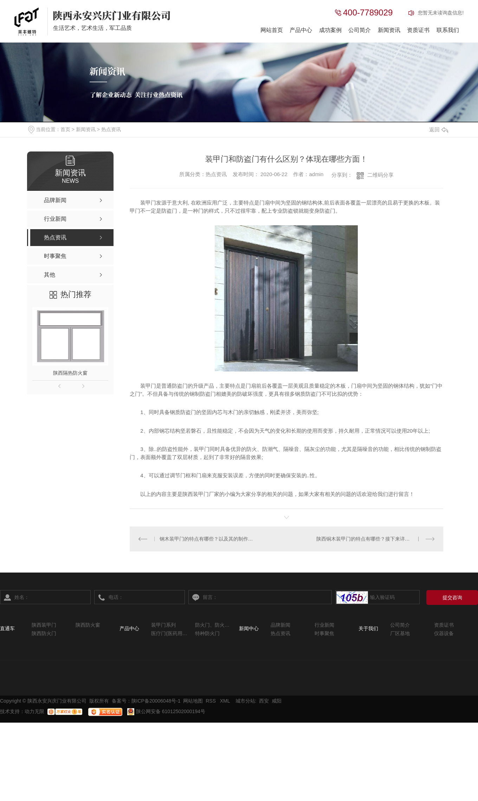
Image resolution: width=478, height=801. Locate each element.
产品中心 (301, 30)
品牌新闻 (280, 625)
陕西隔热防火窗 (70, 373)
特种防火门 (207, 633)
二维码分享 (380, 175)
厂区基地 (400, 633)
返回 (438, 130)
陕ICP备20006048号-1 (156, 701)
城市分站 (245, 701)
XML (225, 701)
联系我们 (448, 30)
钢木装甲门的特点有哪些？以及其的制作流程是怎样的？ (208, 539)
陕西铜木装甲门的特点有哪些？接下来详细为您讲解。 (375, 539)
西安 (264, 701)
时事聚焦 (324, 633)
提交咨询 (452, 597)
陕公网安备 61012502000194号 (166, 711)
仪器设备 (444, 633)
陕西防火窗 (88, 625)
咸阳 (277, 701)
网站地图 (193, 701)
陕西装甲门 (44, 625)
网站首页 (271, 30)
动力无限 (34, 711)
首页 (65, 129)
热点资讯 (111, 129)
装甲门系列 (163, 625)
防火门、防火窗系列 (213, 625)
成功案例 (330, 30)
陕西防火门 (44, 633)
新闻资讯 (389, 30)
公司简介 (359, 30)
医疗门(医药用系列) (169, 633)
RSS (211, 701)
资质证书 (418, 30)
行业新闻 (324, 625)
